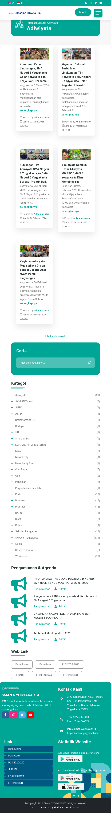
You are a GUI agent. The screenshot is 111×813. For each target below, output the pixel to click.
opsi (17, 475)
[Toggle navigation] (98, 13)
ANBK (18, 407)
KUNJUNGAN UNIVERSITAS (30, 444)
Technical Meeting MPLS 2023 (52, 633)
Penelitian (20, 481)
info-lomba (22, 438)
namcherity (21, 457)
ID (20, 3)
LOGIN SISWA (44, 675)
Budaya (19, 426)
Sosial (18, 543)
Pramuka (20, 500)
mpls (18, 451)
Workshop (21, 556)
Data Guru (45, 664)
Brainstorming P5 (25, 420)
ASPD (18, 413)
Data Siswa (21, 664)
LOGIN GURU (70, 675)
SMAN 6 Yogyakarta (26, 537)
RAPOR (19, 512)
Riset (18, 519)
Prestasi (20, 506)
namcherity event (25, 463)
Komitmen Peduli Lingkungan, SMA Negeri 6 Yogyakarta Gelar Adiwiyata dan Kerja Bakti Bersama (33, 73)
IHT (17, 432)
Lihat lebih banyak (55, 336)
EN (11, 3)
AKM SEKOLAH (24, 401)
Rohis (18, 525)
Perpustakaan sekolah (28, 488)
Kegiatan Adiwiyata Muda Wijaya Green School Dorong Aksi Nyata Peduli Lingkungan (33, 270)
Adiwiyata (20, 395)
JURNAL (20, 675)
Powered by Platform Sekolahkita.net (57, 807)
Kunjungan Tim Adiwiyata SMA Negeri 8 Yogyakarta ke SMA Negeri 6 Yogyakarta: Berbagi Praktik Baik (34, 173)
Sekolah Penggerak (26, 531)
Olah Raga (21, 469)
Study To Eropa (24, 550)
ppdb (18, 494)
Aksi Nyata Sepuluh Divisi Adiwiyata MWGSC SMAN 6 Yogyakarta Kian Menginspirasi (74, 173)
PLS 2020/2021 (71, 664)
